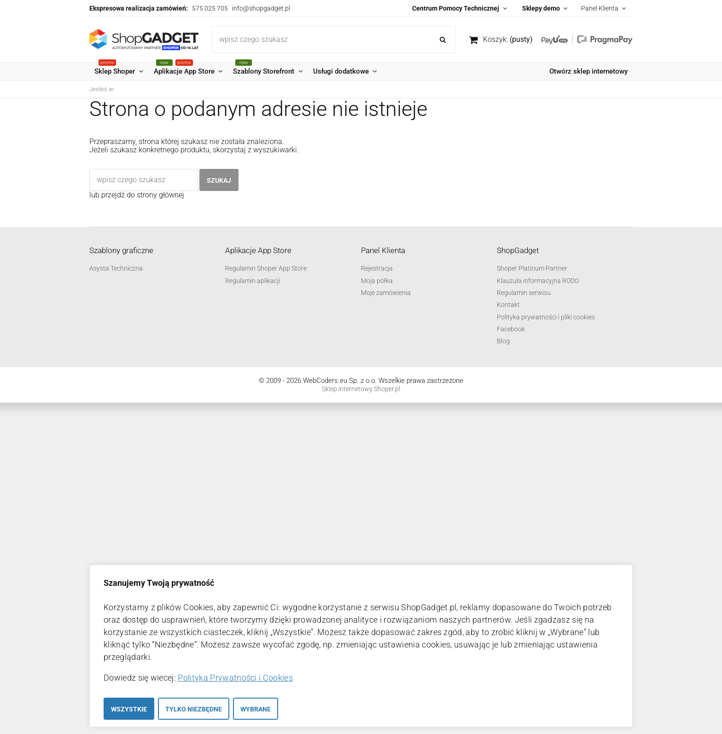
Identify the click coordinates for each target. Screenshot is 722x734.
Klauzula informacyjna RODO (538, 280)
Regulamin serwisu (524, 292)
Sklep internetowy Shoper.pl (361, 389)
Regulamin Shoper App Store (266, 268)
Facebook (511, 329)
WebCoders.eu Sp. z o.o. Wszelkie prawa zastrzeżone (383, 380)
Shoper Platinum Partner (532, 268)
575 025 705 (210, 8)
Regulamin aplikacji (252, 280)
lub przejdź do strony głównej (136, 195)
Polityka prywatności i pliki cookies (546, 317)
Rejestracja (377, 268)
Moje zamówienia (386, 292)
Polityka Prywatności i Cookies (235, 677)
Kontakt (508, 304)
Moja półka (377, 280)
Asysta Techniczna (116, 268)
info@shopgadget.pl (261, 8)
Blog (503, 341)
